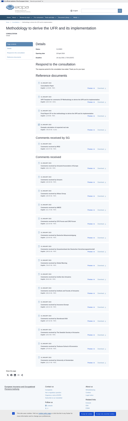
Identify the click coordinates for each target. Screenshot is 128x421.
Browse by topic (25, 17)
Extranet (88, 403)
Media (75, 17)
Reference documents (14, 57)
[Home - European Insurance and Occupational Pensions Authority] (18, 9)
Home (9, 17)
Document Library (63, 17)
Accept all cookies (86, 414)
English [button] (74, 11)
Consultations (16, 22)
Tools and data (49, 17)
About (14, 17)
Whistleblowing (90, 390)
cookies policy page (44, 413)
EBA (87, 405)
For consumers (38, 17)
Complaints (48, 390)
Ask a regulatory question (53, 392)
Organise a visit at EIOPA (53, 395)
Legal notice (89, 395)
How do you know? (36, 1)
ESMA (88, 408)
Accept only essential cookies (105, 414)
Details (9, 48)
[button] (91, 88)
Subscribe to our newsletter (53, 398)
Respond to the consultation (16, 53)
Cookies (88, 392)
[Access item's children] (17, 17)
